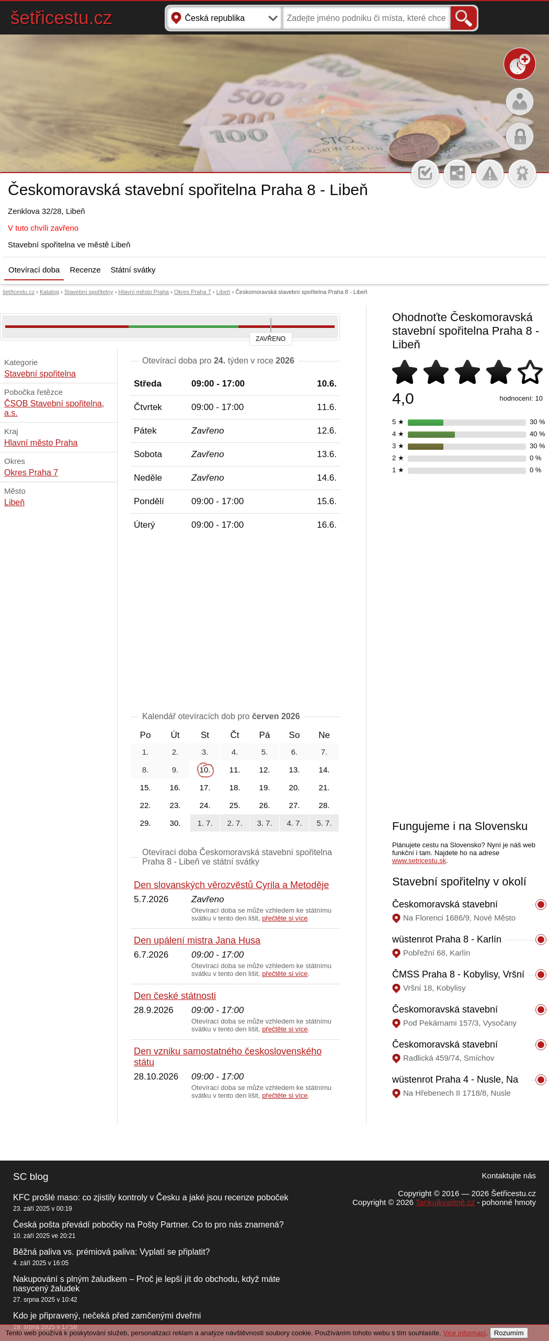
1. (145, 751)
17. (205, 787)
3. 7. (264, 823)
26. (264, 805)
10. (205, 769)
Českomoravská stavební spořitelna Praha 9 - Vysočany (454, 1015)
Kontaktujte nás (509, 1175)
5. (264, 751)
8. (145, 769)
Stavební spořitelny (88, 292)
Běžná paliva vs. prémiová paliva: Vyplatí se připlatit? (111, 1251)
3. (205, 751)
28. (324, 805)
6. (294, 751)
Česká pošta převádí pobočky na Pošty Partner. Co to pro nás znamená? (148, 1224)
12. (264, 769)
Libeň (223, 292)
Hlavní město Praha (143, 292)
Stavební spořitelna (40, 373)
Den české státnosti (175, 996)
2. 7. (234, 823)
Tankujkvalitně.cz (445, 1202)
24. (205, 805)
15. (145, 787)
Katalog (49, 292)
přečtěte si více (284, 918)
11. (235, 769)
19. (264, 787)
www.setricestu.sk (419, 861)
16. (175, 787)
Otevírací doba (34, 269)
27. (294, 805)
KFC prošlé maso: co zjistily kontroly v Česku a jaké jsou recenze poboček (150, 1197)
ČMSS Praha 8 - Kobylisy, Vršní (458, 974)
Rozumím (509, 1333)
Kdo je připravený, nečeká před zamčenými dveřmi (107, 1315)
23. (175, 805)
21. (324, 787)
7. (324, 751)
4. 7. (294, 823)
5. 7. (323, 823)
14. (324, 769)
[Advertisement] (235, 623)
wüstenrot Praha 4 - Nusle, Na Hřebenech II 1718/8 (455, 1085)
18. (235, 787)
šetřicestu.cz (61, 17)
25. (235, 805)
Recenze (85, 269)
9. (175, 769)
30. (175, 823)
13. (294, 769)
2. (175, 751)
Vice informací (464, 1333)
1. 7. (204, 823)
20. (294, 787)
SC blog (31, 1176)
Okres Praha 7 (192, 292)
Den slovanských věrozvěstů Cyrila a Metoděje (231, 885)
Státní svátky (133, 269)
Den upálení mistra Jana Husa (197, 940)
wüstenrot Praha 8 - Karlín (446, 939)
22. (145, 805)
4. (235, 751)
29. (145, 823)
